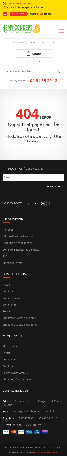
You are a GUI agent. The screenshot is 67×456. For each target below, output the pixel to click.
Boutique (8, 291)
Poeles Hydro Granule (16, 373)
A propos (8, 229)
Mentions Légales (13, 263)
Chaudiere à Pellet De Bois (18, 379)
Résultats (8, 311)
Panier (6, 353)
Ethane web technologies (45, 452)
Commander (10, 304)
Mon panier (18, 42)
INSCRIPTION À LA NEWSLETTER (26, 168)
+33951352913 (26, 418)
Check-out (33, 42)
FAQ (5, 256)
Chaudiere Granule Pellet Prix (20, 324)
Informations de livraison (18, 236)
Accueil (7, 284)
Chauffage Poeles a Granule (19, 318)
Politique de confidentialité (19, 243)
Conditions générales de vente (21, 249)
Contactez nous (12, 298)
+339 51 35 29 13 (47, 418)
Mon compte (48, 42)
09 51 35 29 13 (44, 80)
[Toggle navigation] (61, 31)
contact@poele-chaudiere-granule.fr (33, 411)
